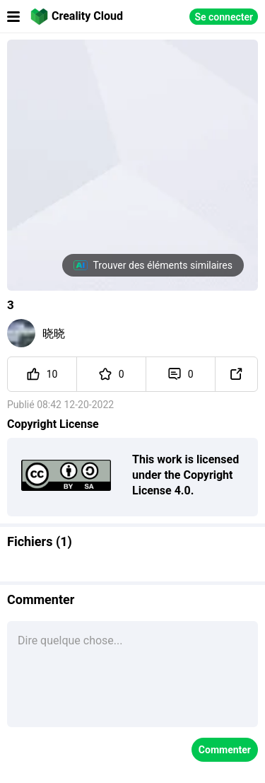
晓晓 (53, 333)
